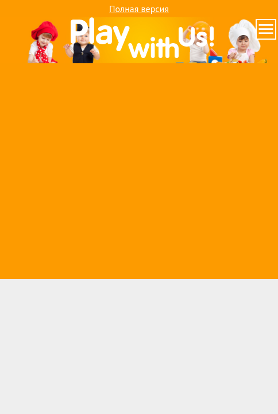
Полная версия (139, 8)
